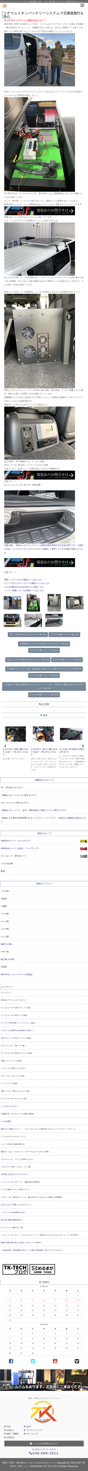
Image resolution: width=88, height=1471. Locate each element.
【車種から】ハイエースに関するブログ (19, 795)
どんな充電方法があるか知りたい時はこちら (24, 587)
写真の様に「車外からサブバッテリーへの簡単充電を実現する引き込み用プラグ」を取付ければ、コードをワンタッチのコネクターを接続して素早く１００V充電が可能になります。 (43, 548)
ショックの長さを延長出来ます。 (13, 1144)
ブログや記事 (7, 863)
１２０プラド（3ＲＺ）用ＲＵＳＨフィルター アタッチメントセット (44, 752)
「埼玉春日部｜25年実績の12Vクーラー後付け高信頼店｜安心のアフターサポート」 (33, 1250)
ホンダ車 (5, 921)
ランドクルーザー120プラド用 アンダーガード (71, 750)
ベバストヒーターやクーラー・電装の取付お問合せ (20, 1182)
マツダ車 (5, 914)
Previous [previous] (5, 746)
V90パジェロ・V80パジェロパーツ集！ (16, 1091)
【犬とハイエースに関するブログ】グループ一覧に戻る (28, 660)
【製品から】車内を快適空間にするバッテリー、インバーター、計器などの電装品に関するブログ (43, 820)
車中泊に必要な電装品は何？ (12, 1220)
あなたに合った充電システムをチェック (16, 1205)
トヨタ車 (5, 891)
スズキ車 (5, 929)
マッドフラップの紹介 (9, 1083)
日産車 (4, 899)
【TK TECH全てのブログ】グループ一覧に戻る (28, 635)
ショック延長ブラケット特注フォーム (15, 1190)
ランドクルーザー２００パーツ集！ (14, 1099)
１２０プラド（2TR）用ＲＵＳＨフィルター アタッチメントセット (15, 752)
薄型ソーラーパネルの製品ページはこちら (23, 580)
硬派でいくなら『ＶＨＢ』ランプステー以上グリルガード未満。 (25, 1152)
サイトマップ (6, 993)
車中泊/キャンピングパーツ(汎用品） (17, 974)
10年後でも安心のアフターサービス (14, 1174)
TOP (9, 1426)
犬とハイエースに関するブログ (15, 803)
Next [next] (83, 746)
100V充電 (36, 485)
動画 (3, 871)
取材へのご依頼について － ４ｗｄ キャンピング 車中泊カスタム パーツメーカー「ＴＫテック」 (39, 1129)
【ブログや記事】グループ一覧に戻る (64, 635)
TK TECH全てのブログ (12, 787)
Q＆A (28, 1426)
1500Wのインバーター (14, 397)
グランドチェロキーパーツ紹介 (13, 1076)
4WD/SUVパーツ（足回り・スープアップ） (20, 848)
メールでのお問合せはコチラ (44, 1443)
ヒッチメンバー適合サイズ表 (12, 1228)
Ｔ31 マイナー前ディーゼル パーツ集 (15, 1167)
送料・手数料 (12, 1434)
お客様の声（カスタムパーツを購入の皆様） (18, 1114)
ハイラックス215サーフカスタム (13, 1068)
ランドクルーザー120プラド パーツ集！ (16, 1008)
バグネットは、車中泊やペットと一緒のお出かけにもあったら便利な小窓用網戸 (31, 1197)
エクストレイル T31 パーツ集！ (13, 1046)
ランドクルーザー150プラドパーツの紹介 (17, 1053)
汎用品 (4, 967)
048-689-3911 (44, 1453)
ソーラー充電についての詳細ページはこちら (24, 590)
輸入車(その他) (7, 959)
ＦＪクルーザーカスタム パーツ (13, 1136)
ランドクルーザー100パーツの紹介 (14, 1015)
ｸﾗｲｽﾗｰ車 (5, 952)
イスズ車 (5, 936)
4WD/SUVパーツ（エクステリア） (16, 841)
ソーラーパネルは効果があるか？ (13, 1212)
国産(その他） (7, 944)
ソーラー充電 (67, 390)
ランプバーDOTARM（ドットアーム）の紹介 (18, 1023)
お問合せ (10, 1437)
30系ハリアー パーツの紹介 (11, 1061)
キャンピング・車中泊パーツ (14, 856)
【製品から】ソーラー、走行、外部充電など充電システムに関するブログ (33, 810)
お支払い (10, 1430)
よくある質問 (6, 1121)
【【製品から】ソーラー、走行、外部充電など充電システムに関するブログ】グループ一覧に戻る (44, 669)
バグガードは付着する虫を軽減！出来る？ (17, 1030)
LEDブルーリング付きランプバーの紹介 (16, 1038)
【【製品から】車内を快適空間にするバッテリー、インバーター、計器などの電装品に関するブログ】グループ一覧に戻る (44, 686)
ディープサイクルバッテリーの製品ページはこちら (27, 583)
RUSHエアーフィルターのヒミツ (13, 1000)
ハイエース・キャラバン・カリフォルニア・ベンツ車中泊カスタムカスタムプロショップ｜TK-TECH (39, 1235)
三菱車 (4, 906)
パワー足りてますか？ (9, 1106)
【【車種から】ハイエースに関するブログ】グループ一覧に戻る (44, 644)
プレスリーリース (34, 1430)
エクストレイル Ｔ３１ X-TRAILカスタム (17, 1159)
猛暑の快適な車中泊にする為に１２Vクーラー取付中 (21, 1243)
